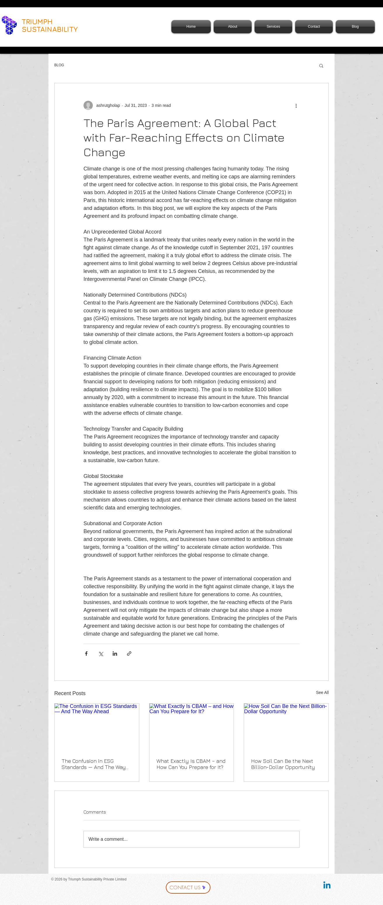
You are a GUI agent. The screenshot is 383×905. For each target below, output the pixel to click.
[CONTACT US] (188, 887)
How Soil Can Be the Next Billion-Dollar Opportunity (283, 764)
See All (322, 692)
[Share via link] (129, 653)
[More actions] (296, 105)
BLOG (59, 65)
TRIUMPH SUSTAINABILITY (50, 25)
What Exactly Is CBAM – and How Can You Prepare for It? (190, 764)
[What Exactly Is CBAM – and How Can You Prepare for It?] (191, 727)
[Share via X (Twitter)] (100, 653)
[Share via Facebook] (86, 653)
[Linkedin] (327, 885)
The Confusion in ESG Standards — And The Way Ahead (94, 764)
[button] (321, 65)
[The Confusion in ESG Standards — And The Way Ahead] (97, 727)
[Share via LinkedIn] (115, 653)
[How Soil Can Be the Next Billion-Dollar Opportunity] (286, 727)
